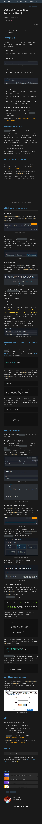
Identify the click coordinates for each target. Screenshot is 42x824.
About (14, 1)
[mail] (15, 814)
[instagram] (21, 814)
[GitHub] (18, 814)
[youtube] (27, 814)
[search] (37, 1)
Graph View (31, 1)
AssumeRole (34, 6)
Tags (25, 1)
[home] (7, 1)
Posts (20, 1)
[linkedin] (24, 814)
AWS (30, 6)
